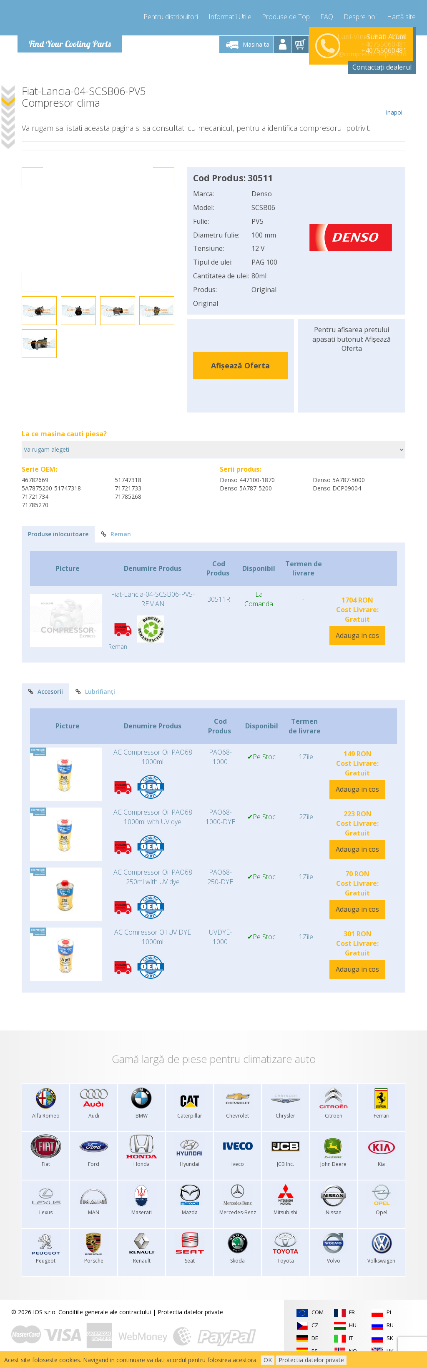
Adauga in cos (357, 635)
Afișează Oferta (240, 365)
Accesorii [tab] (45, 691)
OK (268, 1360)
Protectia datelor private (190, 1312)
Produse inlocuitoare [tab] (58, 534)
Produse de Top (286, 17)
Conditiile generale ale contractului (104, 1312)
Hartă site (401, 17)
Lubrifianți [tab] (95, 691)
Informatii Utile (229, 17)
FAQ (326, 17)
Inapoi (393, 100)
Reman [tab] (116, 534)
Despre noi (360, 17)
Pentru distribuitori (170, 17)
